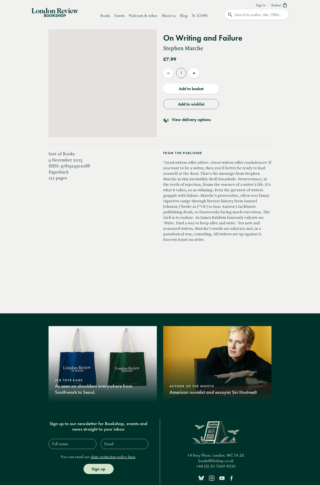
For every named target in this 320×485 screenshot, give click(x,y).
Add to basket (191, 88)
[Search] (256, 15)
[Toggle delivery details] (189, 119)
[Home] (55, 12)
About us (168, 15)
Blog (184, 15)
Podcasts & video (143, 15)
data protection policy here (113, 456)
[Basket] (279, 5)
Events (119, 15)
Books (105, 15)
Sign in (261, 5)
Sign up (98, 468)
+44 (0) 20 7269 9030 (215, 466)
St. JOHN (199, 15)
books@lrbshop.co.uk (215, 460)
